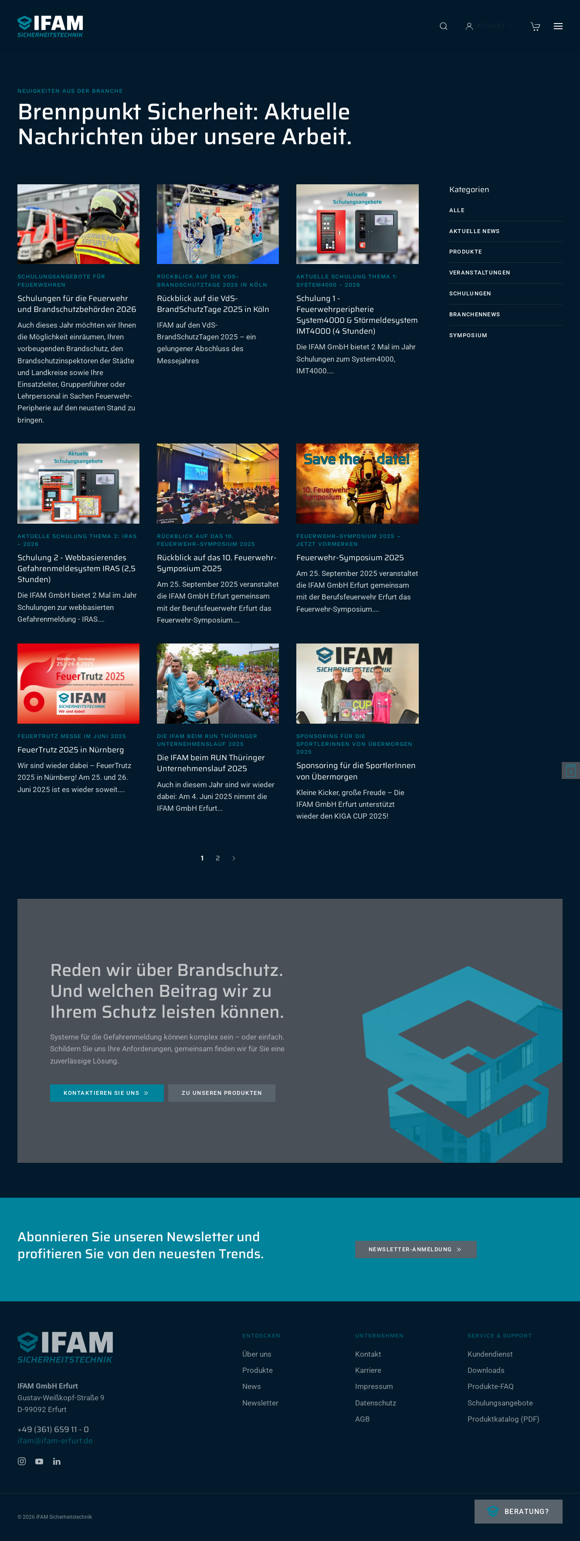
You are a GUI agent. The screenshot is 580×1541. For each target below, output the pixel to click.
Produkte (465, 251)
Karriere (368, 1370)
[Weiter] (233, 858)
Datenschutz (375, 1403)
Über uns (256, 1354)
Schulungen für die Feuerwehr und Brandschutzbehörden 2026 (76, 303)
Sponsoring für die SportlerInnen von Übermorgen (356, 770)
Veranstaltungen (480, 272)
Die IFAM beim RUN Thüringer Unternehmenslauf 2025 (211, 763)
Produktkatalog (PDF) (503, 1419)
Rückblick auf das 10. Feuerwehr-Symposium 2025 (217, 563)
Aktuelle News (474, 231)
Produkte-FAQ (491, 1386)
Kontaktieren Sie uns (107, 1095)
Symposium (468, 335)
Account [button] (489, 26)
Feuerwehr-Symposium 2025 (350, 558)
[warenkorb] (536, 26)
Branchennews (475, 314)
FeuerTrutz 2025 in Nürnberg (70, 750)
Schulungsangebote (500, 1403)
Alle (457, 210)
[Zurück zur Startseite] (50, 26)
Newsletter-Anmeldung (416, 1249)
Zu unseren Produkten (222, 1095)
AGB (362, 1419)
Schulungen (470, 293)
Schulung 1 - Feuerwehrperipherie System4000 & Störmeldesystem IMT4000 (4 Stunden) (357, 315)
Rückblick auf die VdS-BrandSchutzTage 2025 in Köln (213, 303)
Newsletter (260, 1403)
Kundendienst (490, 1354)
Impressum (374, 1386)
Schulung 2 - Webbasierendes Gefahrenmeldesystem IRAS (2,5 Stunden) (76, 569)
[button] (444, 26)
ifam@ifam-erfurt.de (55, 1441)
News (251, 1386)
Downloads (486, 1370)
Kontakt (368, 1354)
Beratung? (525, 1511)
